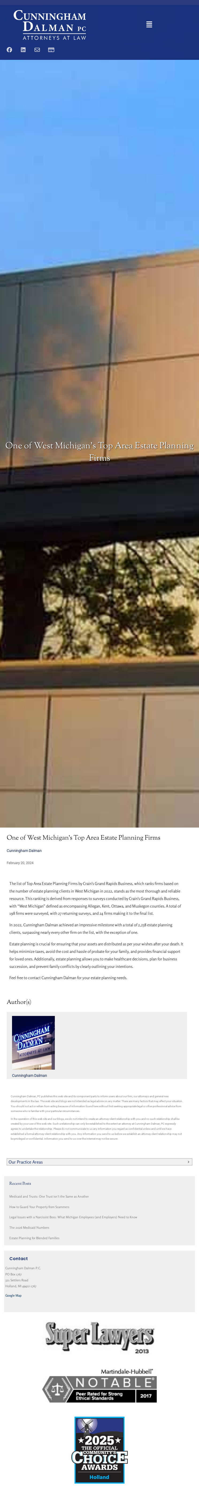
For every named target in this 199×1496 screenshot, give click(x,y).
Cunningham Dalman (24, 850)
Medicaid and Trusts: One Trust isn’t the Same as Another (49, 1196)
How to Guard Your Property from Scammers (39, 1207)
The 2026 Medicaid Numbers (29, 1228)
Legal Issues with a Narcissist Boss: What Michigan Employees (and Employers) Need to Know (73, 1217)
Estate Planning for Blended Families (34, 1238)
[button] (149, 25)
